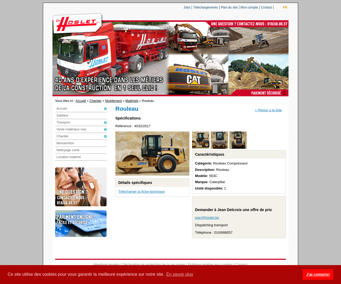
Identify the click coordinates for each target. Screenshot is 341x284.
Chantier (96, 101)
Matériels (132, 101)
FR (285, 7)
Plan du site (229, 7)
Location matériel (68, 157)
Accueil (81, 101)
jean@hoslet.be (207, 218)
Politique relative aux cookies (210, 264)
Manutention (65, 143)
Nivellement (113, 101)
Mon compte (249, 7)
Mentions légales (107, 264)
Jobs (187, 7)
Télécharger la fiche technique (141, 192)
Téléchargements (205, 7)
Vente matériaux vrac (71, 129)
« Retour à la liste (268, 110)
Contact (266, 7)
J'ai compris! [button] (318, 274)
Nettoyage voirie (68, 150)
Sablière (62, 115)
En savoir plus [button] (179, 274)
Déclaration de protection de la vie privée (153, 264)
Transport (63, 122)
